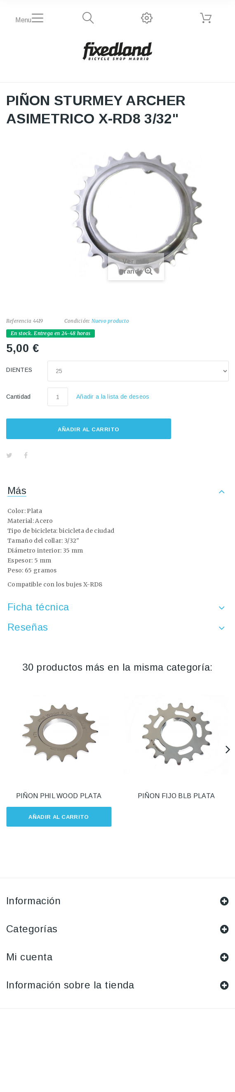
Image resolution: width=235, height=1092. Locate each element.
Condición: (77, 321)
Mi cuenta (29, 956)
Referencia (18, 321)
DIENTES (20, 369)
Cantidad (18, 396)
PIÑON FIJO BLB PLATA (176, 795)
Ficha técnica (38, 606)
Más (16, 490)
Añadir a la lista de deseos (113, 396)
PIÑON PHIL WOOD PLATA (59, 795)
